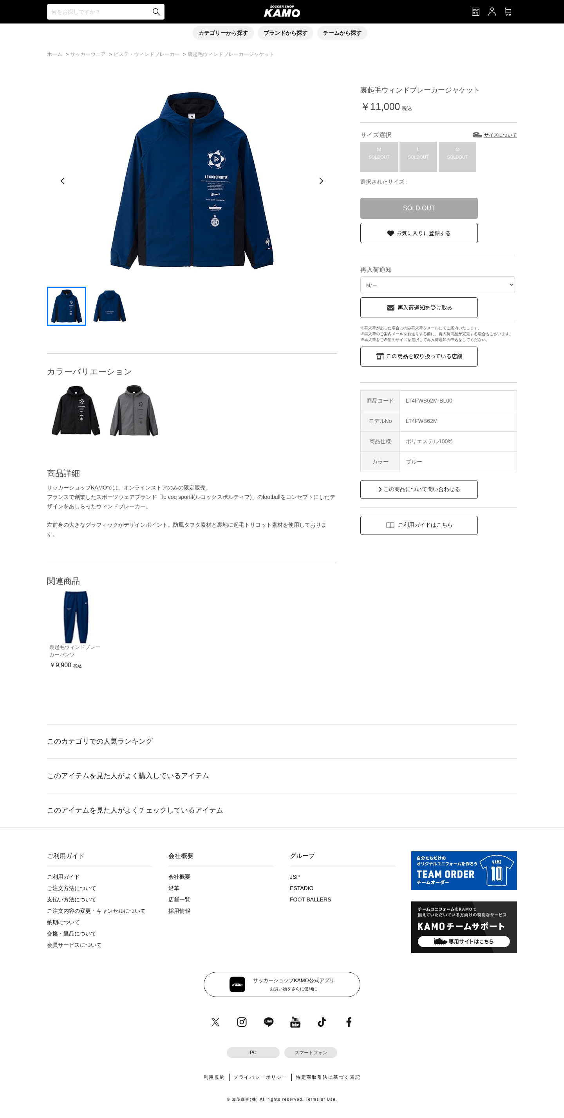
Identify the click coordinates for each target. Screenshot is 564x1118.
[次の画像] (321, 181)
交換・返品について (71, 933)
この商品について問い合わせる (421, 489)
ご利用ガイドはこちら (425, 525)
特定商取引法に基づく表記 (328, 1077)
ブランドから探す (285, 33)
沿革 (173, 888)
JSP (295, 877)
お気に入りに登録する (423, 233)
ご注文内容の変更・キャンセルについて (96, 911)
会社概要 (179, 877)
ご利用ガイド (63, 877)
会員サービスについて (74, 945)
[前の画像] (62, 181)
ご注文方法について (71, 888)
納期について (63, 922)
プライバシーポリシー (260, 1077)
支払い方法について (71, 899)
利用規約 (214, 1077)
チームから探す (342, 33)
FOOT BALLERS (310, 899)
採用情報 (179, 911)
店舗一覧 (179, 899)
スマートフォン (311, 1052)
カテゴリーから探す (223, 33)
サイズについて (500, 135)
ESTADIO (301, 888)
